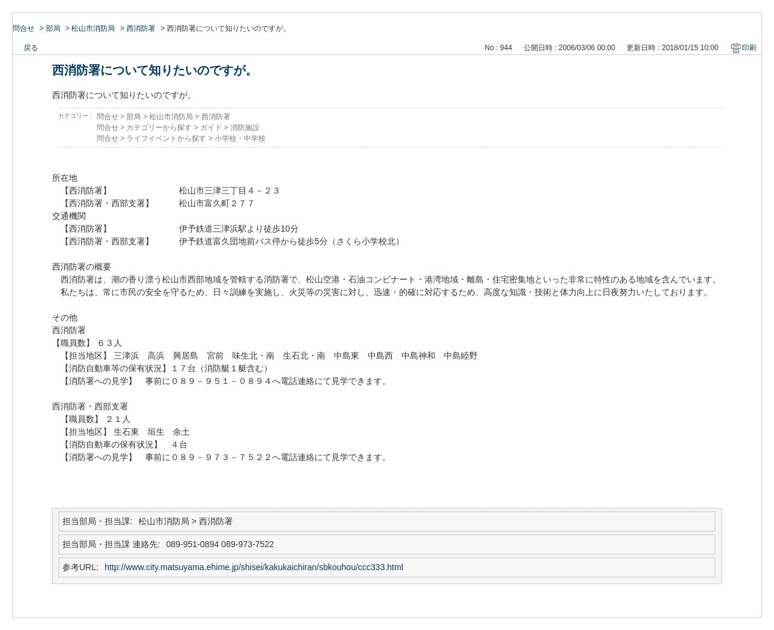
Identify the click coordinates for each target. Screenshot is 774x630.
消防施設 (244, 127)
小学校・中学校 (240, 138)
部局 (53, 28)
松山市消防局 (93, 28)
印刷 (749, 48)
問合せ (23, 28)
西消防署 (140, 28)
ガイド (211, 127)
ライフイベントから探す (166, 138)
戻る (31, 48)
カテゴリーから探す (159, 127)
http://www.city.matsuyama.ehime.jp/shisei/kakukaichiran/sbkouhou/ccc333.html (254, 567)
